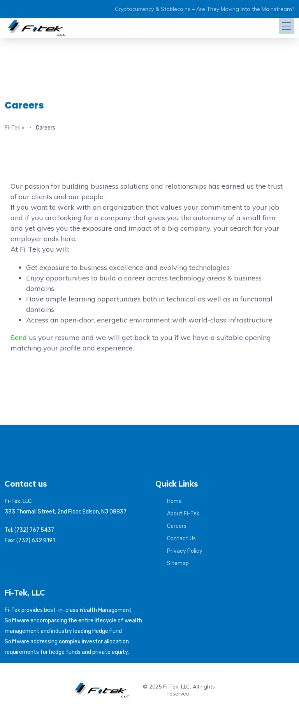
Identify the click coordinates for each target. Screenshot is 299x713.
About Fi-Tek (183, 513)
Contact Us (181, 538)
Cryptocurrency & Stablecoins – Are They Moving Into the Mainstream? (204, 8)
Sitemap (178, 563)
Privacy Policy (184, 551)
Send (19, 337)
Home (174, 501)
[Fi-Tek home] (106, 686)
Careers (176, 526)
